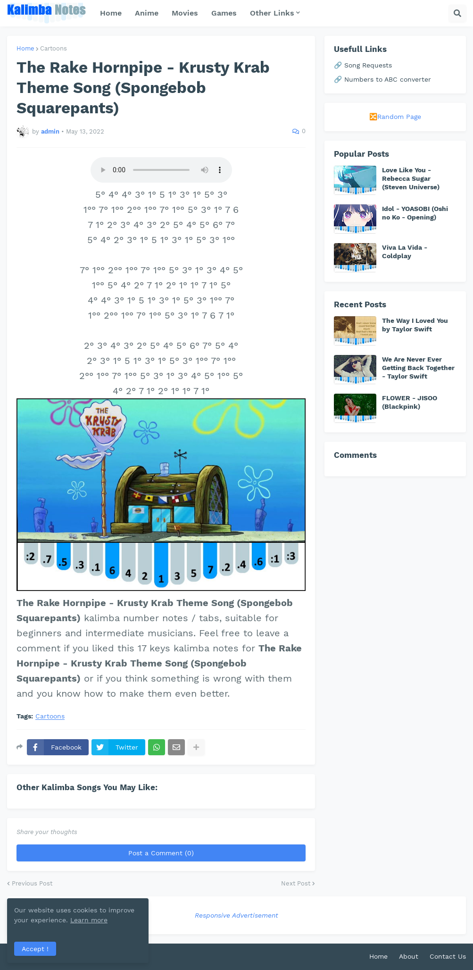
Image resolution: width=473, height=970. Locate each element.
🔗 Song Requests (363, 65)
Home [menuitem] (111, 12)
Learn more (89, 920)
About (408, 956)
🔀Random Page (395, 116)
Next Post (295, 883)
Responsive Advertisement (236, 915)
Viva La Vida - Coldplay (404, 252)
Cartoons (53, 48)
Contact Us (448, 956)
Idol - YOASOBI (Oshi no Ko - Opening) (415, 213)
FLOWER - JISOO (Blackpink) (409, 402)
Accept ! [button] (35, 949)
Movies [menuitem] (185, 12)
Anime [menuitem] (146, 12)
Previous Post (32, 883)
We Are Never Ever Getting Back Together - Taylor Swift (418, 367)
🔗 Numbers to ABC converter (382, 79)
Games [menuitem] (224, 12)
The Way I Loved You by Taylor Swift (415, 325)
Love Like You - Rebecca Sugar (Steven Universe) (411, 178)
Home (25, 48)
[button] (457, 13)
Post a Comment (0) (161, 853)
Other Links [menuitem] (272, 12)
